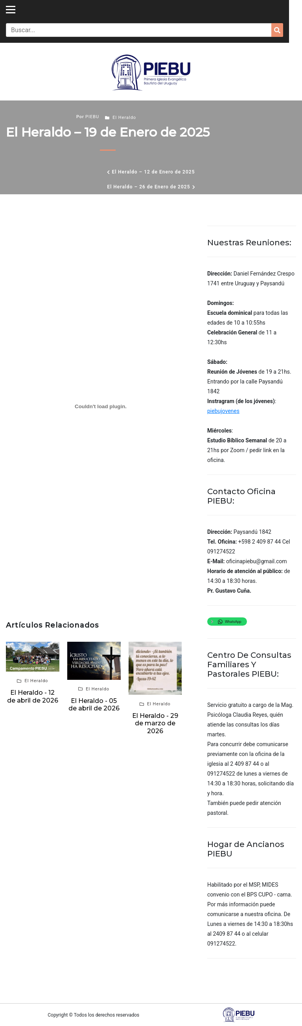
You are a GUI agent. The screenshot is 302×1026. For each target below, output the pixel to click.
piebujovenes (223, 411)
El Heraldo (124, 117)
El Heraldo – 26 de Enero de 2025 (148, 187)
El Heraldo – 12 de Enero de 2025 (153, 172)
